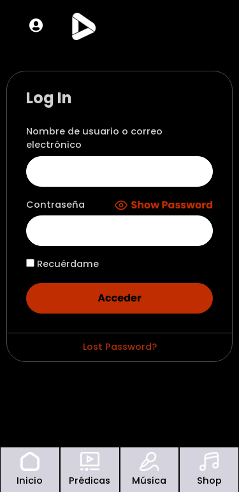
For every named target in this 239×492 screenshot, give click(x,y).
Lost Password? (120, 346)
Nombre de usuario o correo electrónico (94, 138)
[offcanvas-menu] (203, 26)
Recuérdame (62, 263)
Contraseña (55, 204)
